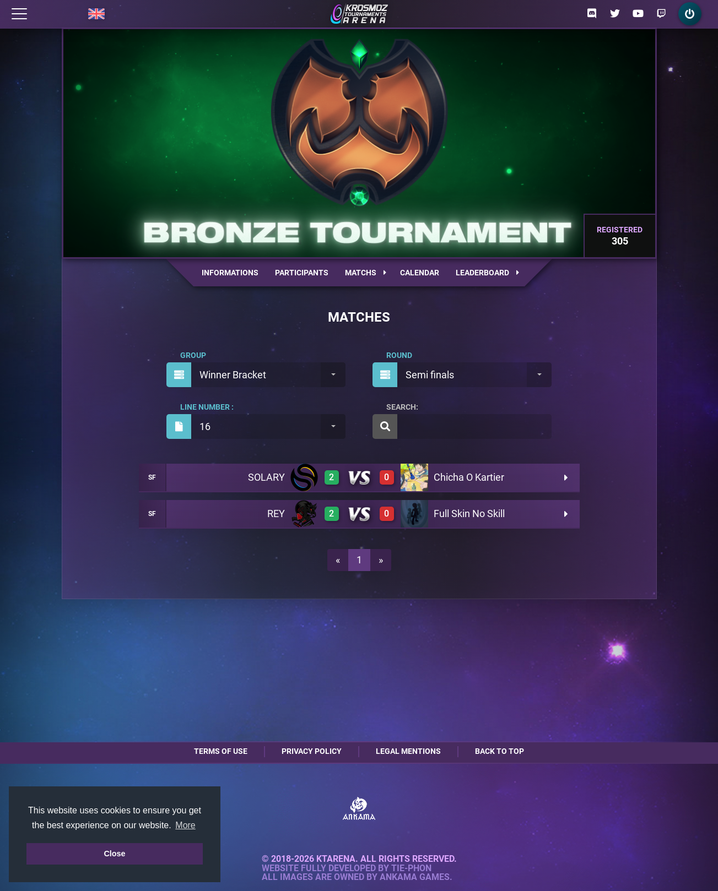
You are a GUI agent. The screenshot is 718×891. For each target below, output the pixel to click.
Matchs (365, 272)
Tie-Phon (411, 868)
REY (276, 513)
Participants (301, 272)
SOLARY (266, 477)
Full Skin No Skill (469, 513)
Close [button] (114, 853)
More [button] (185, 825)
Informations (230, 272)
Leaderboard (487, 272)
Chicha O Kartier (469, 477)
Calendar (419, 272)
